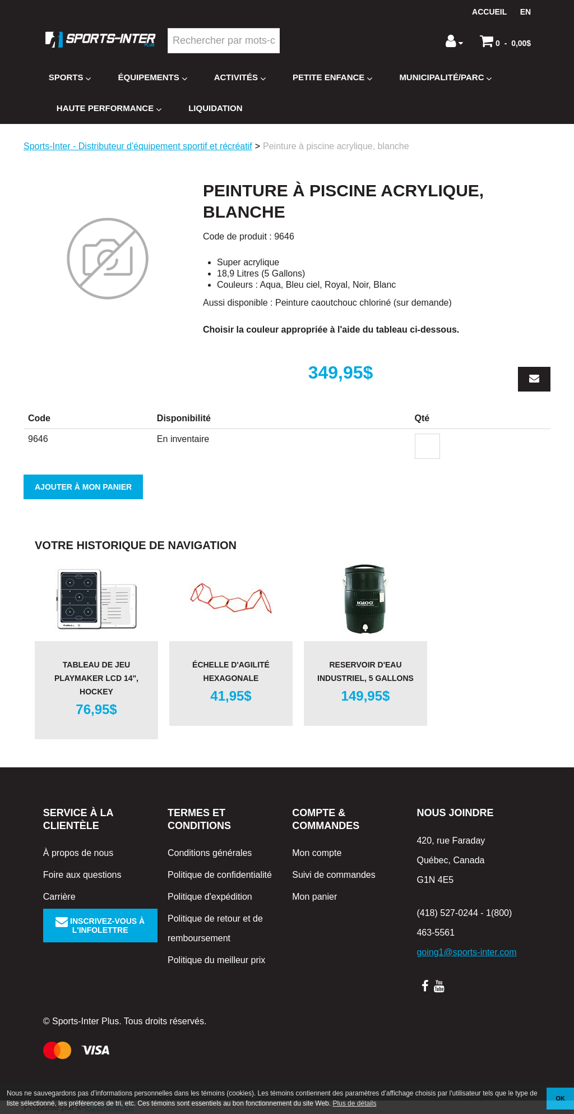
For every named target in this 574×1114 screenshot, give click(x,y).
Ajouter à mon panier (83, 486)
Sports (70, 77)
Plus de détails (354, 1103)
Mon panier (314, 896)
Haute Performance (109, 108)
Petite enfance (332, 77)
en (525, 11)
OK (560, 1098)
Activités (240, 77)
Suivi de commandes (334, 875)
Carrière (59, 896)
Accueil (489, 11)
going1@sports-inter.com (466, 952)
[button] (505, 41)
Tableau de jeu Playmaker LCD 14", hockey (96, 678)
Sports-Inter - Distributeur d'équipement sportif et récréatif (138, 146)
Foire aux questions (82, 875)
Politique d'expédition (210, 896)
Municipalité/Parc (445, 77)
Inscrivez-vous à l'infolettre (100, 926)
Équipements (152, 77)
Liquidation (215, 108)
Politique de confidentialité (220, 875)
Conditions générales (210, 853)
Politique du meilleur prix (216, 960)
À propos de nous (78, 853)
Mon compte (316, 853)
